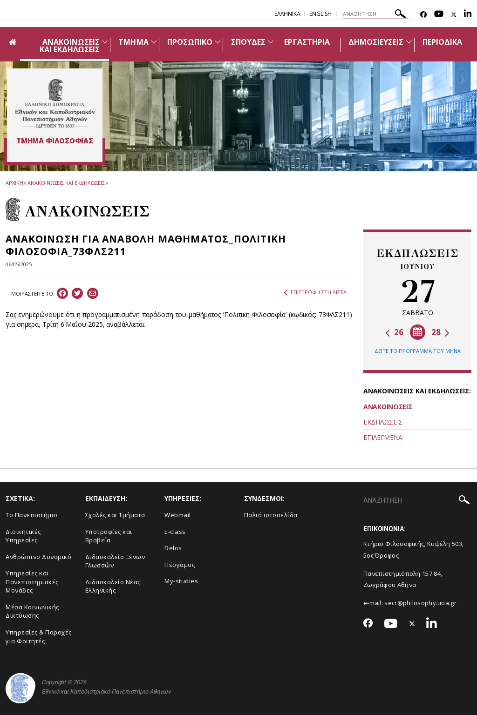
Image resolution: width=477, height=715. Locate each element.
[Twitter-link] (454, 15)
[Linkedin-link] (467, 15)
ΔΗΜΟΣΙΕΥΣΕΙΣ (376, 42)
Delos (173, 548)
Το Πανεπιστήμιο (32, 515)
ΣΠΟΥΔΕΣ (248, 42)
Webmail (177, 515)
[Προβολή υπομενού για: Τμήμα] (154, 41)
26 (394, 332)
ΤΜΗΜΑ (133, 42)
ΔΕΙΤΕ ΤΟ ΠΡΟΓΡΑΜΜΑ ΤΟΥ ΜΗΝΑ (418, 350)
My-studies (181, 581)
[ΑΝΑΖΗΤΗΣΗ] (376, 14)
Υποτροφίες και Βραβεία (108, 536)
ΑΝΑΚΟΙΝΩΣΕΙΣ (387, 406)
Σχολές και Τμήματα (115, 515)
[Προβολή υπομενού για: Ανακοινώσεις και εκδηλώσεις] (105, 41)
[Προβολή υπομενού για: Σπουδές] (271, 41)
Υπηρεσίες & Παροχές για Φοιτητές (39, 636)
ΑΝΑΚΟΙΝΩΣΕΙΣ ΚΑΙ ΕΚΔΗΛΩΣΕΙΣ (70, 45)
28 (440, 332)
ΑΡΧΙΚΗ (14, 182)
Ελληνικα (287, 14)
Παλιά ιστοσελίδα (271, 515)
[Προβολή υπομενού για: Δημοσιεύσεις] (409, 41)
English (320, 14)
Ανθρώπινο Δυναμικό (38, 557)
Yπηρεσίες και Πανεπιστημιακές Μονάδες (32, 581)
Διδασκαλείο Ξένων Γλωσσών (115, 561)
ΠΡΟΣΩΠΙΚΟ (189, 42)
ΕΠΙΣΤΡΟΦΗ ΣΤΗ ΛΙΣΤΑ (315, 292)
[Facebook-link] (423, 15)
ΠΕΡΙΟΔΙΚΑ (442, 42)
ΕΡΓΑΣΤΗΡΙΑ (307, 42)
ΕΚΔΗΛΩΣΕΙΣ (382, 422)
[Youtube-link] (438, 15)
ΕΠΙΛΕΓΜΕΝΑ (382, 437)
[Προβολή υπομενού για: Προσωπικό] (217, 41)
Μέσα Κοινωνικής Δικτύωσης (32, 611)
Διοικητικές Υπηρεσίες (23, 536)
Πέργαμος (179, 564)
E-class (175, 531)
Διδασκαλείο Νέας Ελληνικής (113, 586)
